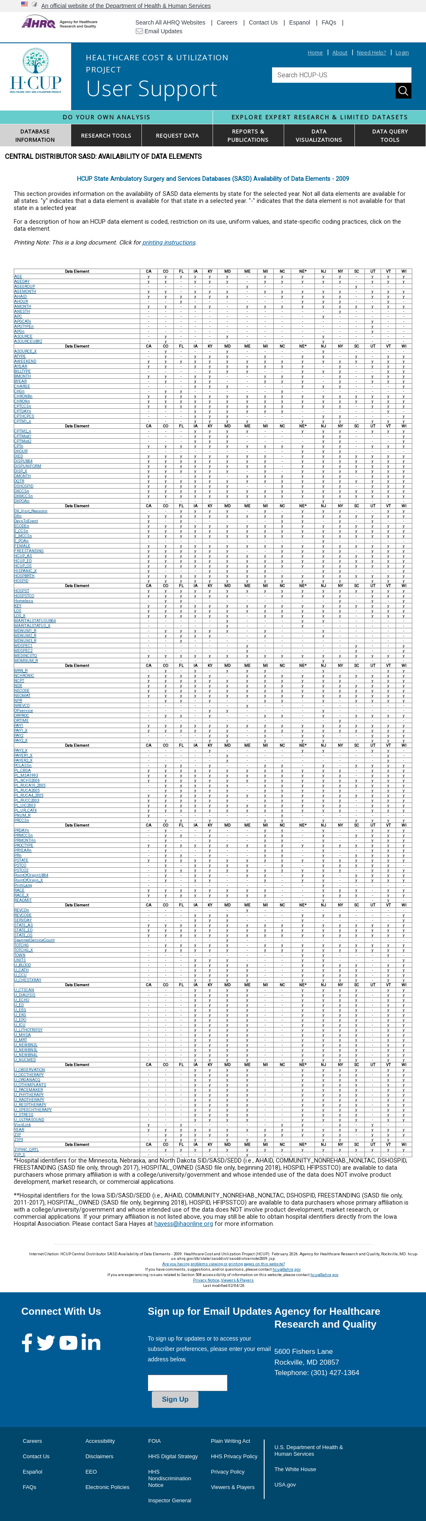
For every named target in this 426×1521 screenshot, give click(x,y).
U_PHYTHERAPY (29, 1094)
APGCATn (22, 321)
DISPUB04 (23, 461)
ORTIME (21, 720)
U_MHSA (22, 1034)
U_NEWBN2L (25, 1044)
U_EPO (20, 1019)
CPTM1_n (22, 421)
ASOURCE (23, 336)
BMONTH (22, 376)
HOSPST (21, 590)
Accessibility (100, 1441)
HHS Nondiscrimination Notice (169, 1478)
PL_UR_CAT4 (25, 810)
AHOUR (21, 301)
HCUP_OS (23, 565)
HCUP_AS (23, 555)
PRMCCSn (23, 835)
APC (18, 316)
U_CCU (20, 975)
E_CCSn (21, 530)
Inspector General (169, 1500)
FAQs (329, 22)
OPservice (23, 710)
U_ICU (19, 1024)
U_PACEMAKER (28, 1089)
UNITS (20, 960)
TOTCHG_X (23, 950)
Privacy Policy (228, 1472)
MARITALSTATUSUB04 (35, 620)
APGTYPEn (24, 326)
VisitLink (22, 1124)
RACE (19, 890)
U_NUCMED (25, 1059)
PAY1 (18, 725)
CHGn (19, 391)
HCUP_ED (23, 560)
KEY (17, 605)
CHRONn (22, 401)
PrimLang (23, 885)
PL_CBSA (22, 770)
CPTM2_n (22, 431)
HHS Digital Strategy (173, 1456)
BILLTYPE (22, 371)
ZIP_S (19, 1154)
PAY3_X (20, 750)
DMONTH (22, 476)
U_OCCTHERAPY (29, 1074)
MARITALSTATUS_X (32, 625)
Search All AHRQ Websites (171, 22)
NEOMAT (22, 695)
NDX (18, 685)
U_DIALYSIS (24, 995)
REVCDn (21, 910)
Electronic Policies (107, 1487)
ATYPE (20, 356)
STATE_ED (23, 930)
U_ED (19, 1004)
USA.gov (285, 1484)
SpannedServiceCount (34, 940)
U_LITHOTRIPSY (28, 1029)
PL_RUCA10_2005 (29, 785)
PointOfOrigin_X (28, 880)
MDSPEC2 (23, 650)
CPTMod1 (22, 436)
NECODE (22, 690)
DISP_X (20, 471)
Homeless (23, 600)
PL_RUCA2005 (27, 790)
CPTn (18, 446)
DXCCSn (21, 491)
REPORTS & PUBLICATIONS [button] (248, 135)
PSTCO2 (21, 870)
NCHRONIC (24, 675)
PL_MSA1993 (26, 775)
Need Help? (371, 52)
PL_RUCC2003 (26, 800)
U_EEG (20, 1009)
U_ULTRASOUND (29, 1119)
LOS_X (19, 615)
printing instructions (168, 242)
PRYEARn (23, 850)
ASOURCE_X (25, 351)
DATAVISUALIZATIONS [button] (319, 135)
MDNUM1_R (25, 630)
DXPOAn (22, 501)
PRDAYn (21, 830)
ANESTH (22, 311)
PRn (18, 855)
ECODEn (21, 525)
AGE (18, 276)
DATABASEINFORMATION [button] (35, 135)
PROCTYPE (23, 845)
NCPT (19, 680)
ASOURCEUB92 (28, 341)
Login (402, 52)
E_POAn (21, 540)
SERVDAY (23, 920)
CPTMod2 (22, 441)
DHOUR (20, 451)
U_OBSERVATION (29, 1069)
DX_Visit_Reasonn (30, 511)
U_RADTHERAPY (29, 1099)
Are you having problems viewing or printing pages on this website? (223, 1264)
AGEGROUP (24, 286)
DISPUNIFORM (27, 466)
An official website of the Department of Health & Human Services (126, 5)
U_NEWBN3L (25, 1049)
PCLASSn (23, 765)
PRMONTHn (25, 840)
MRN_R (20, 670)
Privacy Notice (206, 1280)
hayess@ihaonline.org (183, 1223)
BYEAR (20, 381)
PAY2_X (20, 740)
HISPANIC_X (25, 570)
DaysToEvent (26, 521)
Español (32, 1472)
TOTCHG (21, 945)
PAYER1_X (23, 755)
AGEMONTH (25, 291)
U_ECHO (21, 1000)
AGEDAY (22, 281)
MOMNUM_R (26, 660)
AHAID (20, 296)
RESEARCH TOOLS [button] (106, 135)
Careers (227, 22)
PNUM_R (22, 815)
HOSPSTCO (24, 595)
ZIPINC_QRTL (26, 1149)
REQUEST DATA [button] (177, 135)
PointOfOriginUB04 (31, 875)
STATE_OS (23, 935)
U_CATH (21, 970)
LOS (17, 610)
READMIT (23, 900)
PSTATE (21, 860)
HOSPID (21, 580)
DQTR (19, 481)
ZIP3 (18, 1139)
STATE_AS (23, 925)
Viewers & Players (237, 1280)
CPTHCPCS (24, 416)
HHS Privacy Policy (234, 1456)
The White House (295, 1469)
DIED (18, 456)
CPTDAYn (22, 411)
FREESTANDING (29, 550)
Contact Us (263, 22)
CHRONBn (23, 396)
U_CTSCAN (24, 990)
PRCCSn (21, 820)
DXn (18, 516)
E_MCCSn (23, 535)
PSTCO (20, 865)
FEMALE (22, 545)
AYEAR (20, 366)
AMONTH (22, 306)
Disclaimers (99, 1456)
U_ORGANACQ (27, 1079)
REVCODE (23, 915)
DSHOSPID (23, 486)
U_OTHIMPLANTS (30, 1084)
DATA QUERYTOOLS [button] (390, 135)
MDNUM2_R (25, 635)
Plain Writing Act (230, 1441)
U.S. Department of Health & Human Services (309, 1450)
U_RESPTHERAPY (30, 1104)
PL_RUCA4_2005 (28, 795)
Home (315, 52)
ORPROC (21, 715)
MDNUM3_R (25, 640)
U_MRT (20, 1039)
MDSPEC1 (23, 645)
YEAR (19, 1129)
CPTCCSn (22, 406)
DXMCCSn (23, 496)
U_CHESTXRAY (27, 980)
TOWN (19, 955)
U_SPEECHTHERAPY (33, 1109)
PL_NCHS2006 (27, 780)
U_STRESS (23, 1114)
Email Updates (159, 31)
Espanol (299, 22)
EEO (91, 1472)
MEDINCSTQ (25, 655)
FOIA (154, 1441)
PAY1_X (20, 730)
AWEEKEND (25, 361)
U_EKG (20, 1014)
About (339, 52)
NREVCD (22, 705)
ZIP (17, 1134)
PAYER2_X (23, 760)
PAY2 (18, 735)
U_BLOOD (22, 965)
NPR (18, 700)
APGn (19, 331)
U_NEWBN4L (25, 1054)
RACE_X (21, 895)
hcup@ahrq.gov (286, 1269)
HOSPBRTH (24, 575)
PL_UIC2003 (24, 805)
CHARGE (22, 386)
